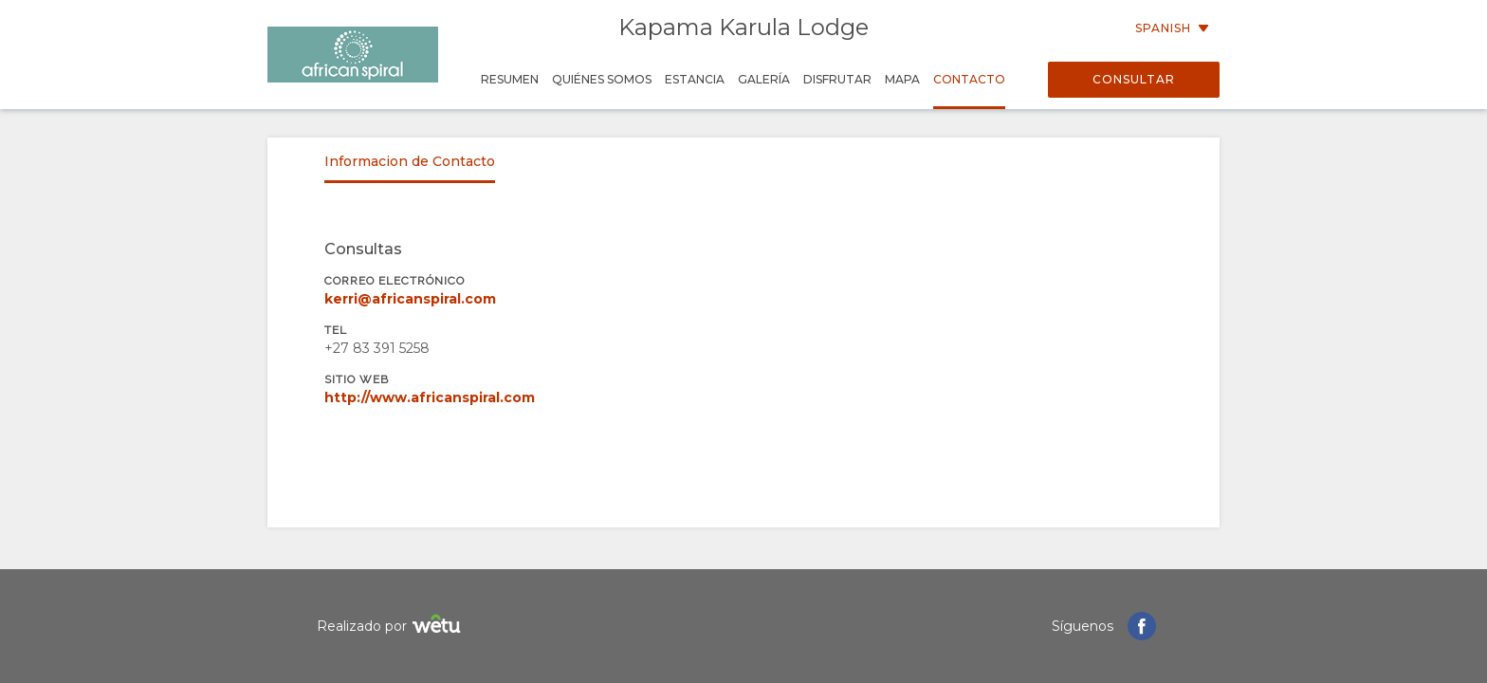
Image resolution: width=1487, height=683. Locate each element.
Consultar (1133, 79)
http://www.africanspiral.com (429, 397)
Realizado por (391, 626)
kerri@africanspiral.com (410, 298)
